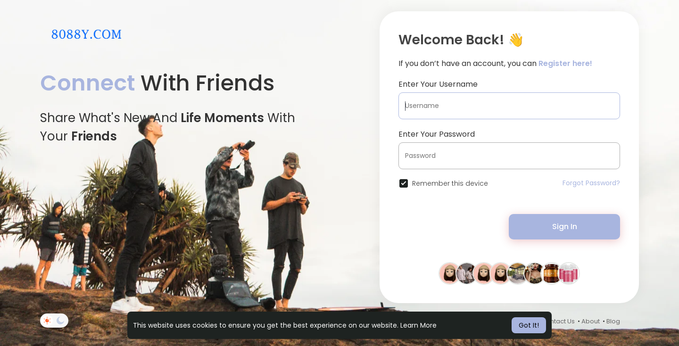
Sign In (564, 226)
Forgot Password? (591, 183)
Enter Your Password (436, 134)
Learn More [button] (418, 325)
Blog (613, 321)
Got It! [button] (529, 325)
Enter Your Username (438, 84)
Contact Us (558, 321)
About (590, 321)
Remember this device (450, 183)
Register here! (565, 63)
